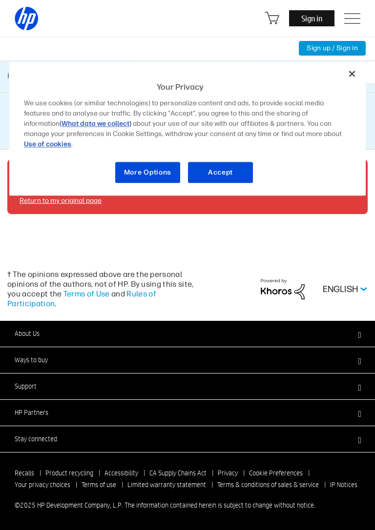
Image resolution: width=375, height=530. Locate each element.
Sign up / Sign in (332, 48)
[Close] (352, 73)
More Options (147, 172)
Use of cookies (47, 144)
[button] (187, 333)
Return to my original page (61, 200)
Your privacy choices (42, 484)
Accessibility (121, 473)
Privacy (228, 473)
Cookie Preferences (276, 473)
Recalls (24, 473)
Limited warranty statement (166, 484)
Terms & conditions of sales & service (268, 484)
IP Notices (343, 484)
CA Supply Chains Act (178, 473)
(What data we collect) (95, 123)
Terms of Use (86, 293)
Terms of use (99, 484)
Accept (220, 172)
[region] (187, 129)
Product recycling (69, 473)
